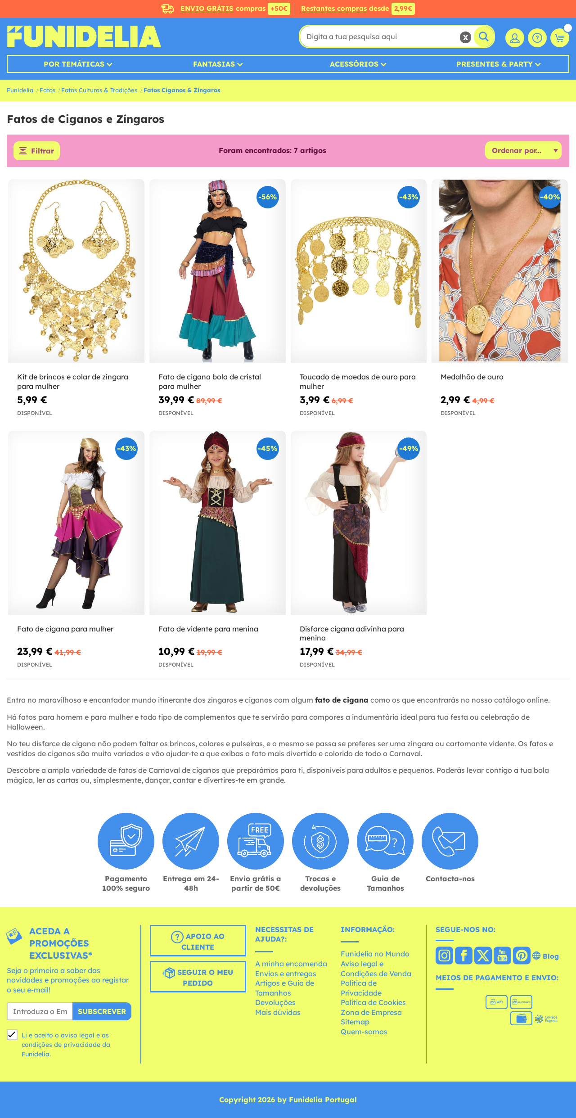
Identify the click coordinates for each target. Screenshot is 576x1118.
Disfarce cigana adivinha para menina (352, 633)
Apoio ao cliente (198, 941)
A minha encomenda (291, 963)
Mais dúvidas (278, 1012)
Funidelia (20, 90)
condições (37, 1045)
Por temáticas (74, 64)
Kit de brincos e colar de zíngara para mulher (72, 381)
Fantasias (214, 64)
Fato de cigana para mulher (65, 628)
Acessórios (354, 64)
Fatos (47, 90)
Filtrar (42, 150)
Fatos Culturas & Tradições (99, 90)
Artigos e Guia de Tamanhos (284, 987)
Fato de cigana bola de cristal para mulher (209, 381)
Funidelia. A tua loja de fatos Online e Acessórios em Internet (84, 36)
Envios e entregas (285, 973)
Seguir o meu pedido (197, 977)
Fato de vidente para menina (208, 628)
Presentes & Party (494, 64)
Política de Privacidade (361, 987)
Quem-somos (364, 1031)
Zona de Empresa (371, 1012)
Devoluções (275, 1002)
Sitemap (355, 1021)
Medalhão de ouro (472, 376)
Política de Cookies (373, 1002)
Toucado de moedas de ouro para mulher (358, 381)
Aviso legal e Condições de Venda (376, 968)
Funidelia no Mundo (375, 953)
